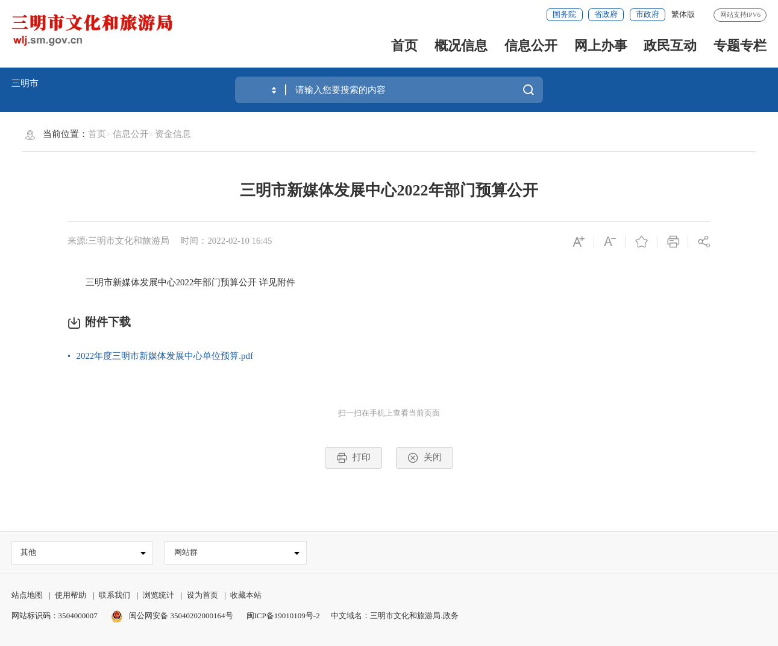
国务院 (564, 14)
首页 (404, 45)
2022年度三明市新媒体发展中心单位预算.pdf (165, 356)
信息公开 (530, 45)
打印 (353, 457)
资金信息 (173, 134)
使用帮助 (70, 595)
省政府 (606, 14)
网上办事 (600, 45)
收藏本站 (246, 595)
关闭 (424, 457)
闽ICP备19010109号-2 (283, 615)
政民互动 (670, 45)
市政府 (647, 14)
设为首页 (202, 595)
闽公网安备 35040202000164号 (172, 615)
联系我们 (114, 595)
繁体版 (683, 14)
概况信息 (461, 45)
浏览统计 (158, 595)
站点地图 (27, 595)
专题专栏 (740, 45)
